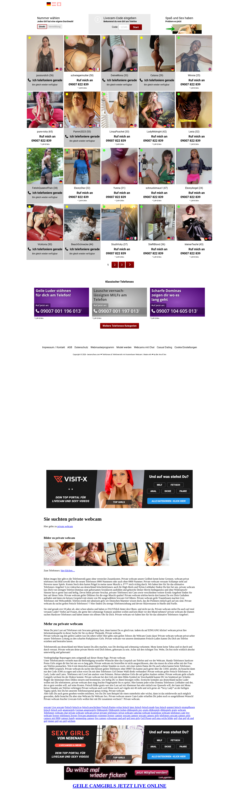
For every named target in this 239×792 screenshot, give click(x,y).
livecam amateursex (88, 715)
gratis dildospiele (151, 710)
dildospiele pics (134, 710)
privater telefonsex (109, 712)
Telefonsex (49, 712)
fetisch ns (77, 707)
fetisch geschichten (91, 707)
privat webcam (125, 712)
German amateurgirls (85, 710)
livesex (55, 715)
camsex (118, 715)
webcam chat (61, 712)
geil (176, 718)
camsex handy (68, 718)
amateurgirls (69, 710)
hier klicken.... (68, 570)
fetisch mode (148, 707)
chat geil (182, 718)
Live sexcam (58, 707)
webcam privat (92, 712)
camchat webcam (141, 712)
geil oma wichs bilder (162, 718)
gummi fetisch (174, 707)
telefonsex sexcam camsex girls (175, 715)
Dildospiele (102, 710)
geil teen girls (133, 718)
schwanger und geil (116, 718)
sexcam (47, 707)
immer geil (53, 721)
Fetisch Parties (109, 707)
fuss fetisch (160, 707)
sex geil (63, 721)
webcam (182, 710)
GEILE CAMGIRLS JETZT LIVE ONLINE (119, 785)
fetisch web (56, 710)
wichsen (71, 721)
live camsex (100, 718)
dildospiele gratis (168, 710)
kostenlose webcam (160, 712)
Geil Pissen (146, 718)
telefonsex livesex (69, 715)
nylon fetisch (122, 707)
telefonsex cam (178, 712)
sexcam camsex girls (149, 715)
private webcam (65, 526)
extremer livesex (106, 715)
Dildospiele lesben (118, 710)
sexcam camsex (130, 715)
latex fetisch (135, 707)
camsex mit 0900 (52, 718)
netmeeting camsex (84, 718)
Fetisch (68, 707)
